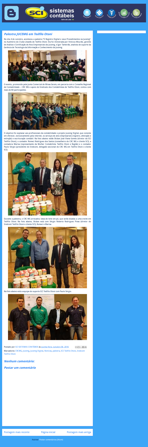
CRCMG (18, 351)
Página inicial (48, 432)
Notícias (48, 351)
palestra (56, 351)
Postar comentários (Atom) (51, 439)
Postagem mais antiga (79, 432)
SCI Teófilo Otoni (68, 351)
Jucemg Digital (36, 351)
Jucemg (26, 351)
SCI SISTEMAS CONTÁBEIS (27, 347)
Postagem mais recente (16, 432)
